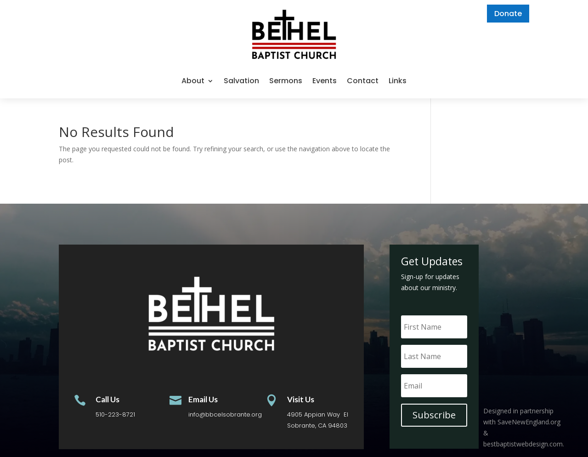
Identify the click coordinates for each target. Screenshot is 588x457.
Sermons (285, 80)
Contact (363, 80)
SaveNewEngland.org (529, 421)
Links (398, 80)
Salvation (241, 80)
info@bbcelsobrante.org (225, 414)
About (192, 80)
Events (324, 80)
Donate (508, 13)
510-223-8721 (115, 414)
